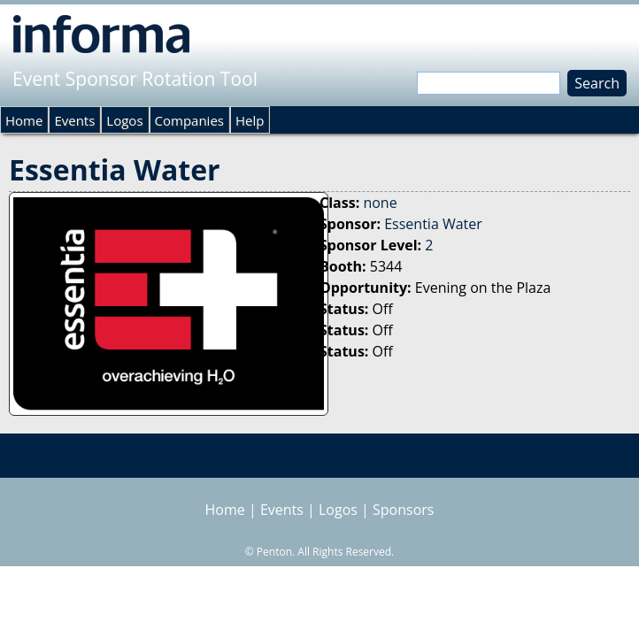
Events (74, 120)
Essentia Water (433, 224)
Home (23, 120)
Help (249, 120)
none (379, 202)
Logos (124, 120)
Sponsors (403, 509)
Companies (189, 120)
